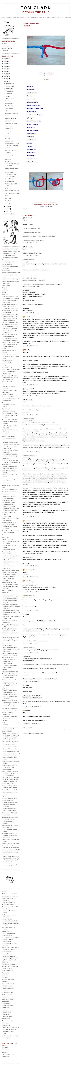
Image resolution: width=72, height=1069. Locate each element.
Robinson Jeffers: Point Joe (10, 671)
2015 (5, 66)
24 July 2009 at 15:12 (30, 566)
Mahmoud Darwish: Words (9, 390)
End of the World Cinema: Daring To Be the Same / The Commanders (11, 398)
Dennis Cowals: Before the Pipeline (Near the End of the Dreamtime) (11, 649)
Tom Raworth (6, 1025)
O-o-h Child (5, 283)
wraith (4, 348)
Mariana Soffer (28, 316)
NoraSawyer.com (7, 1012)
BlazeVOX (5, 1047)
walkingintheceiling (7, 992)
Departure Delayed (7, 1016)
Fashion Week (6, 483)
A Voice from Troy (7, 448)
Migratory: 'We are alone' (9, 522)
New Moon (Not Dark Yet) (9, 489)
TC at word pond (7, 935)
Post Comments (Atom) (37, 733)
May (7, 206)
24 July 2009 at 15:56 (30, 591)
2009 (5, 81)
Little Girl (4, 292)
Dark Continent (9, 103)
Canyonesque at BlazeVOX (10, 906)
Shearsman (5, 1050)
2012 (5, 73)
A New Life (5, 592)
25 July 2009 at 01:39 (30, 643)
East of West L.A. (7, 1007)
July (7, 96)
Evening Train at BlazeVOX (9, 896)
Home (46, 730)
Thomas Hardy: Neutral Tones (10, 843)
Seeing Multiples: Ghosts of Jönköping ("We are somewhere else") (10, 773)
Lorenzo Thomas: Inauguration (10, 281)
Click (6, 111)
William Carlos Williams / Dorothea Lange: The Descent (9, 438)
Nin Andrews (5, 1014)
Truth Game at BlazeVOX (9, 894)
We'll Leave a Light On (8, 549)
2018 (5, 58)
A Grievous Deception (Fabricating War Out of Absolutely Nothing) (9, 683)
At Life (7, 136)
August (8, 93)
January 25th (9, 108)
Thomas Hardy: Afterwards (9, 812)
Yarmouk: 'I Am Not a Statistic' (10, 322)
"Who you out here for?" (9, 680)
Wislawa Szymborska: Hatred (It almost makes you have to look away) (11, 612)
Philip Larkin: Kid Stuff (8, 500)
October (8, 88)
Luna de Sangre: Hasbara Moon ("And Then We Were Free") (10, 356)
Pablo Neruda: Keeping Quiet (10, 570)
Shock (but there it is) (8, 712)
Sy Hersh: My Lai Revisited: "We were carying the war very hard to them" (10, 377)
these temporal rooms (8, 999)
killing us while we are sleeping (11, 749)
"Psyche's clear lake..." (11, 123)
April (7, 209)
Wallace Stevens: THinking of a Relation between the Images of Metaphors (11, 253)
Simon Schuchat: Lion (8, 566)
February (8, 214)
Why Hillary (5, 688)
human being (28, 259)
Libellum (4, 1052)
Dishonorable (6, 535)
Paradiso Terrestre (10, 118)
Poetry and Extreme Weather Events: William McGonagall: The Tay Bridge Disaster (11, 444)
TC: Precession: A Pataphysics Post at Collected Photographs (10, 939)
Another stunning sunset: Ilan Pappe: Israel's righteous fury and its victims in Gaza (11, 753)
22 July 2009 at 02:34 (30, 345)
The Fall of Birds (10, 178)
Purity (3, 796)
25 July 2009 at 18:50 (30, 652)
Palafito (7, 138)
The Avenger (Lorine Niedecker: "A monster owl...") (9, 404)
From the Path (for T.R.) (12, 190)
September (9, 91)
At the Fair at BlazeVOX (9, 904)
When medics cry (7, 731)
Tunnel (7, 133)
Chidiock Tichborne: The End (10, 790)
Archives (4, 365)
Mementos (8, 198)
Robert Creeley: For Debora (10, 257)
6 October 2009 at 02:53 (32, 706)
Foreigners (5, 294)
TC (25, 350)
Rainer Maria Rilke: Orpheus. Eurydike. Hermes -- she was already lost (11, 606)
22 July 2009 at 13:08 (30, 414)
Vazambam (5, 981)
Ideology (4, 669)
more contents (6, 46)
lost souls (4, 720)
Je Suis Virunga (6, 516)
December (9, 83)
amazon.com (5, 1056)
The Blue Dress (9, 106)
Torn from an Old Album (12, 193)
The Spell (8, 200)
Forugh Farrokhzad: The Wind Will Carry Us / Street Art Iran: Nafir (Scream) (10, 344)
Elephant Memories (7, 590)
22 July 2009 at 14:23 (30, 451)
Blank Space (5, 537)
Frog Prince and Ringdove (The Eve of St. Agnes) (12, 163)
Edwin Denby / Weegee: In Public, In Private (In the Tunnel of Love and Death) (10, 306)
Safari (7, 100)
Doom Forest (5, 815)
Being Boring (5, 392)
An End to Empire (7, 645)
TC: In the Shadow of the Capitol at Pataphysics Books (9, 910)
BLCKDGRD (5, 997)
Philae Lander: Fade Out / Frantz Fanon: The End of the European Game (10, 574)
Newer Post (26, 730)
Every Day (8, 159)
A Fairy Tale (8, 126)
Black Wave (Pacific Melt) (9, 262)
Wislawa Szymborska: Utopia (10, 485)
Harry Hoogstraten (7, 970)
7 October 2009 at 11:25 (32, 723)
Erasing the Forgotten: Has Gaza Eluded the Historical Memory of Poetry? (10, 675)
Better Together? (7, 643)
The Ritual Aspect (7, 360)
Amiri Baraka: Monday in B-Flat (11, 850)
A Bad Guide (5, 1001)
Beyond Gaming (6, 373)
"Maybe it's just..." (10, 98)
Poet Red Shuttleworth (8, 979)
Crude (4, 260)
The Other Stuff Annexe (8, 964)
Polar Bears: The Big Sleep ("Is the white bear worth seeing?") (11, 557)
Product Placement (7, 800)
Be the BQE (5, 990)
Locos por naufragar (7, 1031)
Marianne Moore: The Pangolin (11, 279)
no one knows (6, 714)
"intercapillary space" (8, 988)
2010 (5, 79)
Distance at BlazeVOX (8, 902)
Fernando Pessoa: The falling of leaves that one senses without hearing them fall (10, 779)
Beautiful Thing (9, 141)
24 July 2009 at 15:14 (30, 576)
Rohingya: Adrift (6, 270)
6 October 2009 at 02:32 (32, 681)
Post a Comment (27, 727)
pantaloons (5, 1033)
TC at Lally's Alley (7, 954)
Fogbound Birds (9, 181)
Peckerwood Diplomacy (8, 411)
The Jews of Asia (7, 264)
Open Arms (5, 384)
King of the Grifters (7, 394)
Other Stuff (5, 962)
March (8, 211)
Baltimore (5, 290)
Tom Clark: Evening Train (9, 491)
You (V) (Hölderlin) (7, 539)
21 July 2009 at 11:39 (30, 313)
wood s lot (5, 1010)
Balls (3, 487)
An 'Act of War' (6, 568)
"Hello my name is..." (8, 769)
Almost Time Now (7, 434)
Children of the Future (11, 113)
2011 (5, 76)
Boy (6, 195)
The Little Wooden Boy (8, 983)
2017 (5, 61)
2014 (5, 68)
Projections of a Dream (8, 494)
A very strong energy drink (9, 690)
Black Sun (5, 975)
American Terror (6, 464)
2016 (5, 63)
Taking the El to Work (8, 783)
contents (4, 43)
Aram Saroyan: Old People (9, 419)
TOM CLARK (36, 8)
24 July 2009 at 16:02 (30, 610)
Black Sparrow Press (8, 1054)
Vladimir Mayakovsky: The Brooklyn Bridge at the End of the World (10, 835)
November (9, 86)
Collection (8, 148)
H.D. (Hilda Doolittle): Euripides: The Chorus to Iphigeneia (9, 526)
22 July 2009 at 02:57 (30, 384)
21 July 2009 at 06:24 (30, 242)
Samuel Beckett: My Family (9, 413)
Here (6, 116)
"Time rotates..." (6, 285)
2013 (5, 71)
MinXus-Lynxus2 (7, 994)
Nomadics (5, 977)
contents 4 (5, 50)
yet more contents (7, 48)
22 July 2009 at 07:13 (30, 395)
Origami (4, 287)
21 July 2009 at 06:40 (30, 255)
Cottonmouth (5, 409)
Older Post (67, 730)
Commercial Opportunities (9, 798)
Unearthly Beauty (7, 367)
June (7, 204)
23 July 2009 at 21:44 (30, 517)
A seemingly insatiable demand (11, 272)
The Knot (26, 26)
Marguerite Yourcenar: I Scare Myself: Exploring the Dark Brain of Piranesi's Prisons (10, 638)
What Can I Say (9, 121)
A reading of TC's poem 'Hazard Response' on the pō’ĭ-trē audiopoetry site (10, 958)
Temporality (5, 972)
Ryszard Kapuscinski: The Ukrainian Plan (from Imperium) (9, 804)
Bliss (6, 188)
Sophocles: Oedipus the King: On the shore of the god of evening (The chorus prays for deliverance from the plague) (10, 598)
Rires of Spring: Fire (7, 381)
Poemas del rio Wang (8, 1021)
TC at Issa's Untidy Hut (8, 951)
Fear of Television (7, 363)
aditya (26, 656)
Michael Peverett (7, 986)
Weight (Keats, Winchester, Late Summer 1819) (10, 174)
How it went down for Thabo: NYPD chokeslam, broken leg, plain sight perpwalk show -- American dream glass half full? (10, 328)
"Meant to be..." (9, 128)
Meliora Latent (6, 1018)
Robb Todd (5, 1023)
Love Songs (5, 458)
